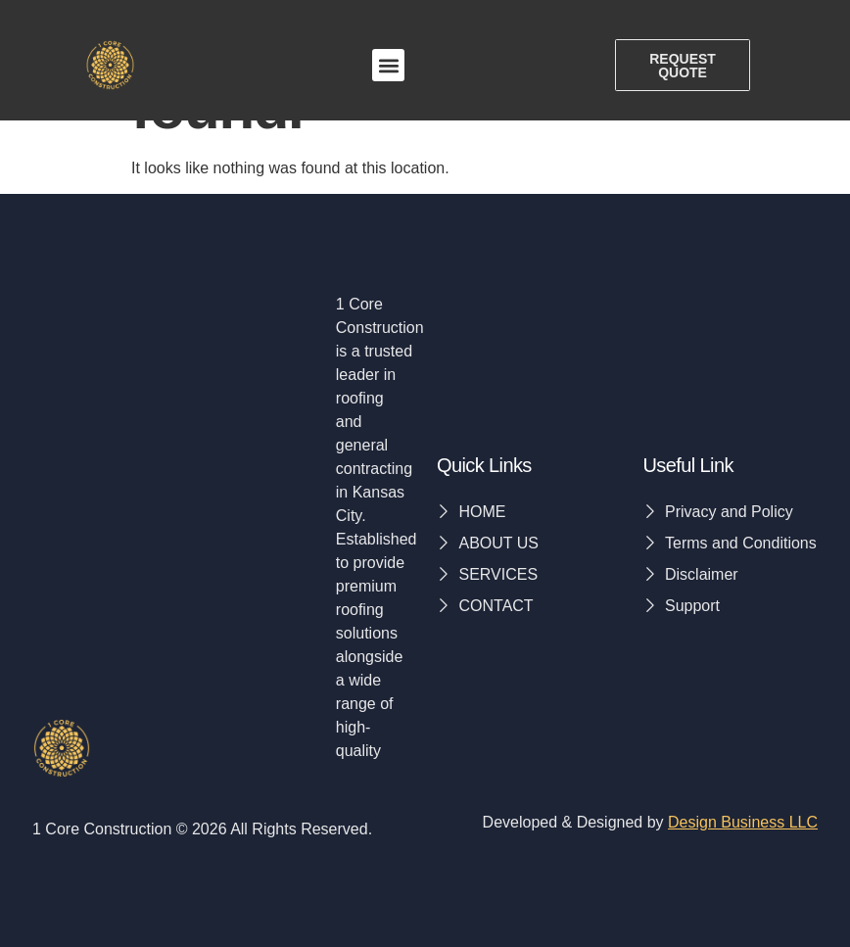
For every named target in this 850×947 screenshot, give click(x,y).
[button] (388, 66)
